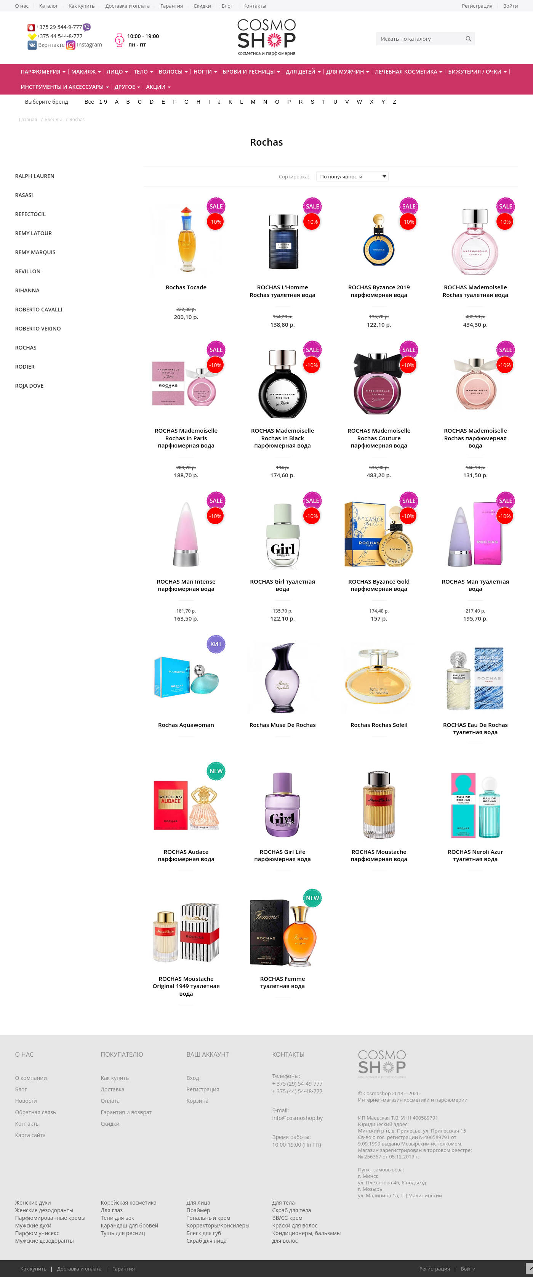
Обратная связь (35, 1112)
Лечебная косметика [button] (408, 71)
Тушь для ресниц (123, 1233)
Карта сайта (30, 1135)
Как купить (82, 5)
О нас (22, 5)
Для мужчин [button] (348, 71)
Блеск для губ (204, 1233)
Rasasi (24, 195)
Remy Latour (33, 233)
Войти (510, 5)
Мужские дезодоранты (44, 1240)
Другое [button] (128, 86)
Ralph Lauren (35, 176)
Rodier (25, 366)
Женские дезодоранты (44, 1210)
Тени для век (117, 1217)
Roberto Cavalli (38, 309)
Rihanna (27, 290)
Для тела (283, 1202)
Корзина (198, 1100)
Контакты (254, 5)
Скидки (202, 5)
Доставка (113, 1089)
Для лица (198, 1202)
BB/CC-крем (287, 1217)
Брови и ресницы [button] (251, 71)
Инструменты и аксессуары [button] (65, 86)
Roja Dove (29, 385)
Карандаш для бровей (129, 1225)
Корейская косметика (129, 1202)
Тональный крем (208, 1217)
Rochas (26, 347)
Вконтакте (46, 44)
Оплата (110, 1100)
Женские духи (33, 1202)
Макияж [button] (86, 71)
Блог (227, 5)
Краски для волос (294, 1225)
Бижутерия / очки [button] (477, 71)
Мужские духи (33, 1225)
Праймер (198, 1210)
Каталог (48, 5)
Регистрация (477, 5)
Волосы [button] (173, 71)
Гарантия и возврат (126, 1112)
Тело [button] (143, 71)
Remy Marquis (35, 252)
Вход (193, 1077)
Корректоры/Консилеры (218, 1225)
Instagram (89, 44)
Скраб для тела (291, 1210)
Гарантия (171, 5)
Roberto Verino (38, 328)
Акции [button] (158, 86)
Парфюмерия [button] (43, 71)
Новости (26, 1100)
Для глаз (112, 1210)
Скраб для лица (207, 1240)
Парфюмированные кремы (50, 1217)
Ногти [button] (205, 71)
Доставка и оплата (128, 5)
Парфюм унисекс (37, 1233)
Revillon (28, 271)
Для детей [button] (303, 71)
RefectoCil (30, 214)
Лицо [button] (117, 71)
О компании (31, 1077)
